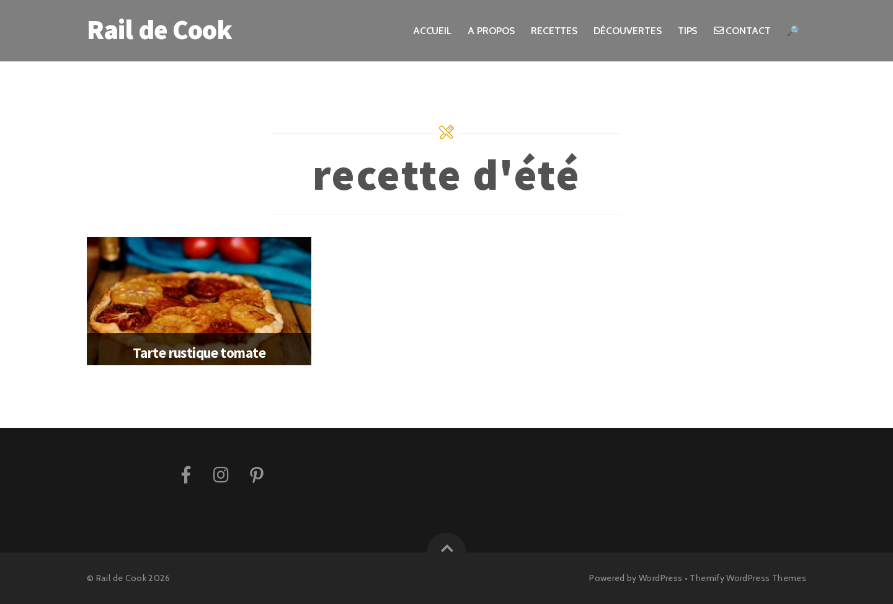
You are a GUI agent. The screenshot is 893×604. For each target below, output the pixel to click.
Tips (688, 31)
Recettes (554, 31)
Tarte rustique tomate (199, 353)
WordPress (660, 578)
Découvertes (627, 31)
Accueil (432, 31)
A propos (491, 31)
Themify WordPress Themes (748, 578)
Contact (742, 31)
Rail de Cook (121, 578)
